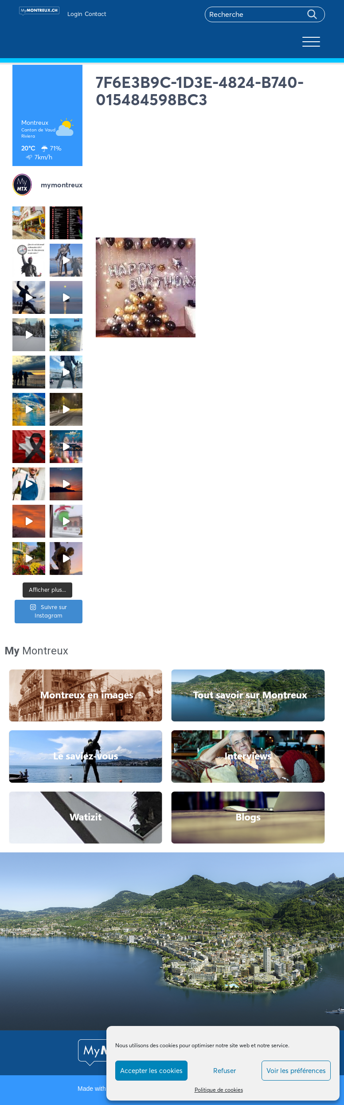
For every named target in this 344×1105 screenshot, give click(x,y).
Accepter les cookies (151, 1070)
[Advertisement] (214, 175)
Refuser (224, 1070)
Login (74, 13)
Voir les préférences (296, 1070)
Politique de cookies (219, 1089)
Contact (95, 13)
